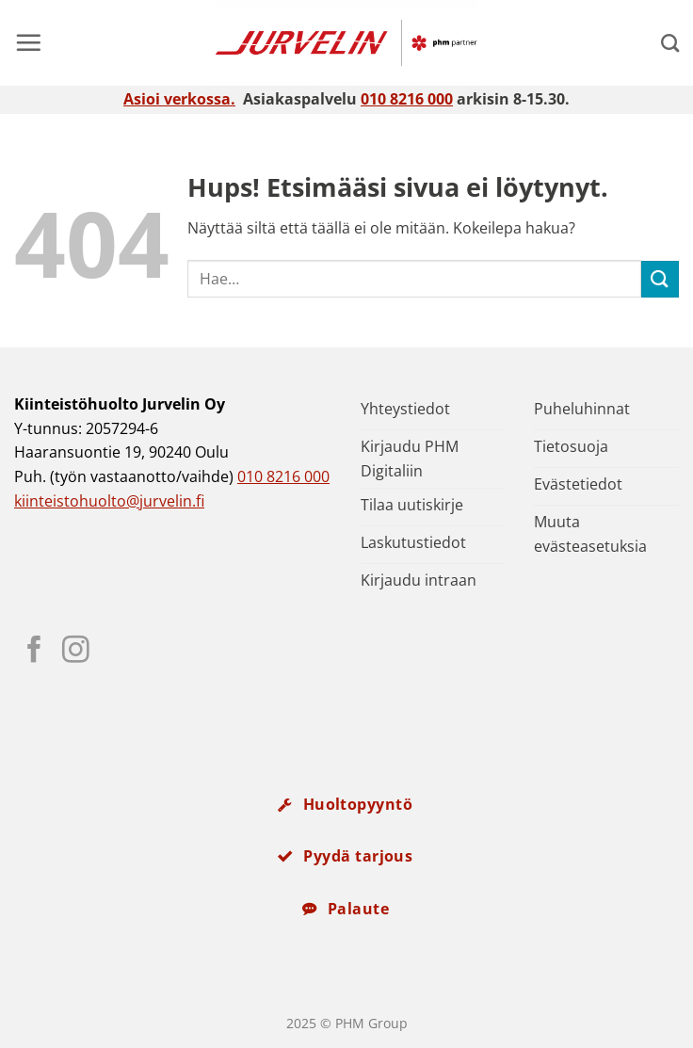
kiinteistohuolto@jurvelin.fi (109, 501)
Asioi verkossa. (179, 99)
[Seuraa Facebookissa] (34, 652)
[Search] (670, 42)
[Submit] (660, 279)
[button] (28, 42)
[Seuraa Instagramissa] (75, 652)
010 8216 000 (407, 99)
